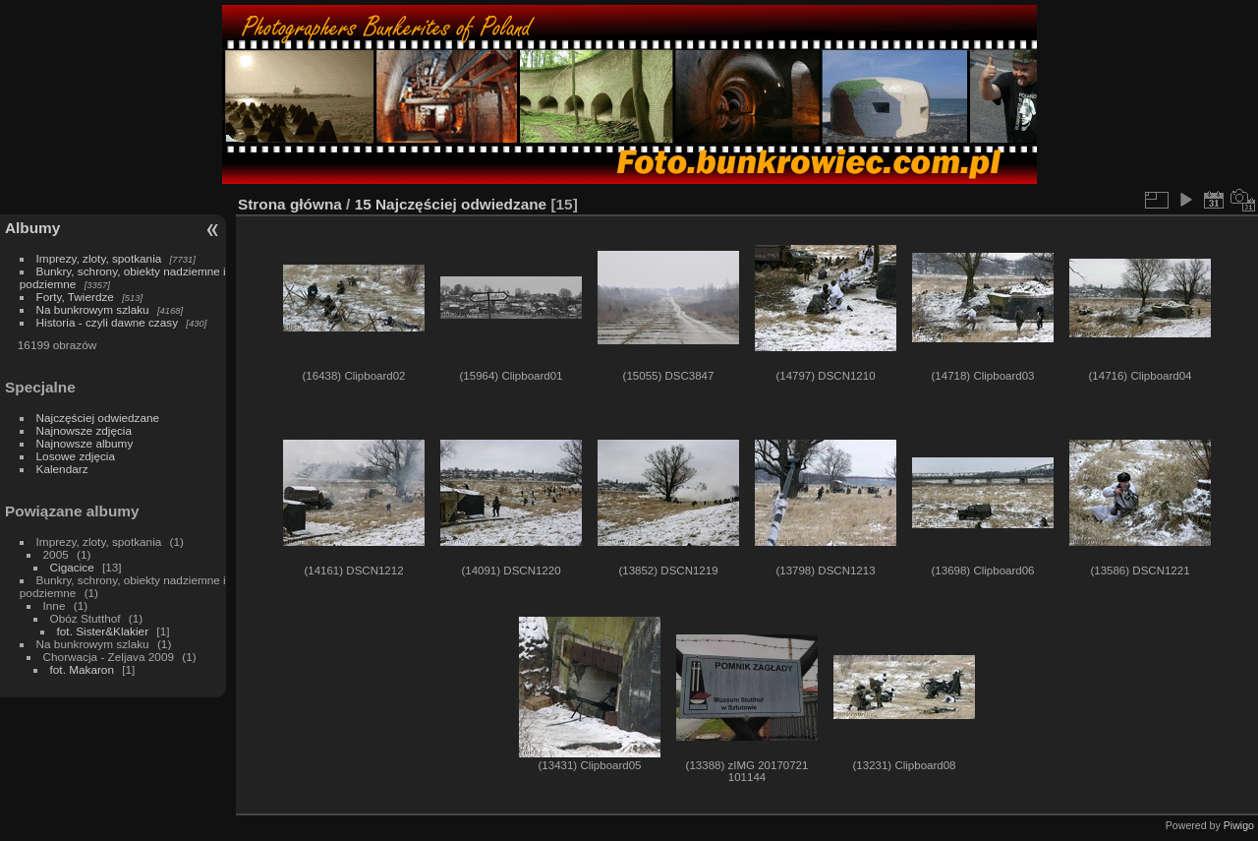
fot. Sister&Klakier (103, 631)
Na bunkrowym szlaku (92, 309)
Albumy (32, 227)
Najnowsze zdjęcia (84, 430)
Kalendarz (62, 468)
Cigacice (72, 567)
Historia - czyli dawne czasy (107, 322)
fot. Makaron (82, 669)
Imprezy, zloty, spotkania (99, 258)
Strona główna (290, 204)
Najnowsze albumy (85, 443)
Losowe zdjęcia (75, 456)
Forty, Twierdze (75, 296)
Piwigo (1239, 825)
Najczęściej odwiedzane (98, 417)
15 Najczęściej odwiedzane (451, 204)
